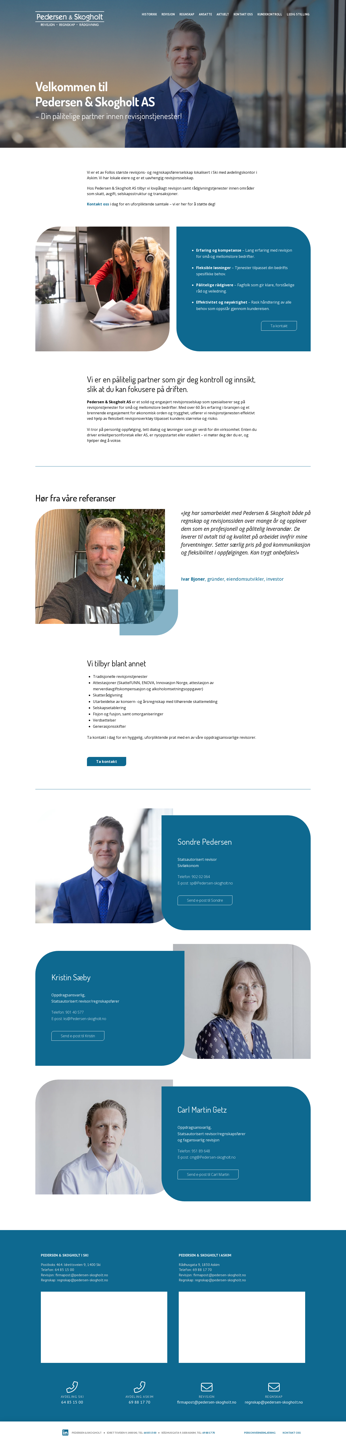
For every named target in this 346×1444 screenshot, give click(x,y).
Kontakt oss (98, 204)
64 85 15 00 (150, 1432)
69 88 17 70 (208, 1432)
